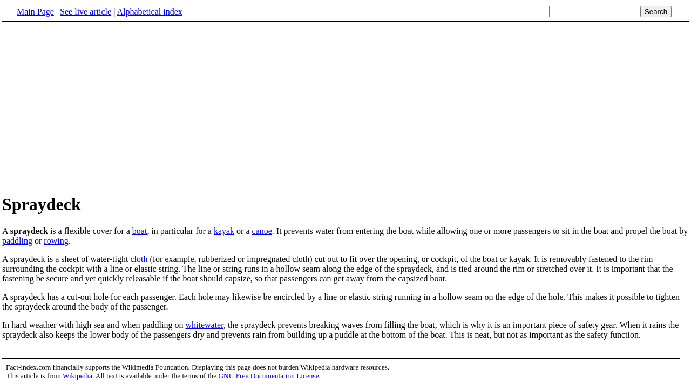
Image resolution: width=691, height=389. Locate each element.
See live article (85, 11)
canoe (262, 231)
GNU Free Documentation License (268, 376)
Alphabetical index (149, 11)
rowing (56, 240)
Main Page (35, 11)
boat (139, 231)
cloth (138, 259)
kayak (224, 231)
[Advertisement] (93, 107)
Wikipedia (77, 376)
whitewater (204, 325)
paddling (17, 240)
